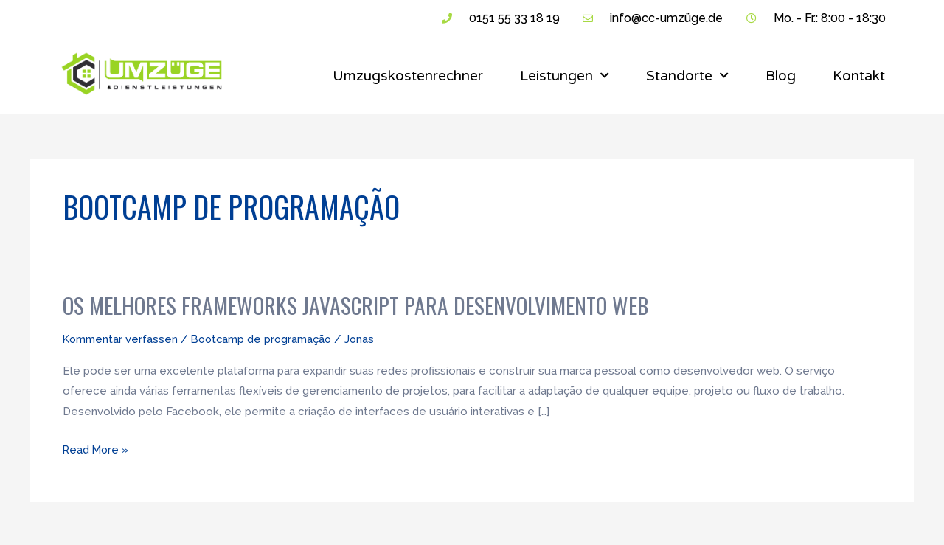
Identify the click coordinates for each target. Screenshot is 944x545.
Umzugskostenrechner (408, 76)
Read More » (97, 446)
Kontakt (859, 76)
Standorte (687, 75)
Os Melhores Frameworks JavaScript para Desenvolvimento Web (358, 305)
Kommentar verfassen (121, 337)
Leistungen (564, 75)
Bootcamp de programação (264, 337)
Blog (781, 76)
